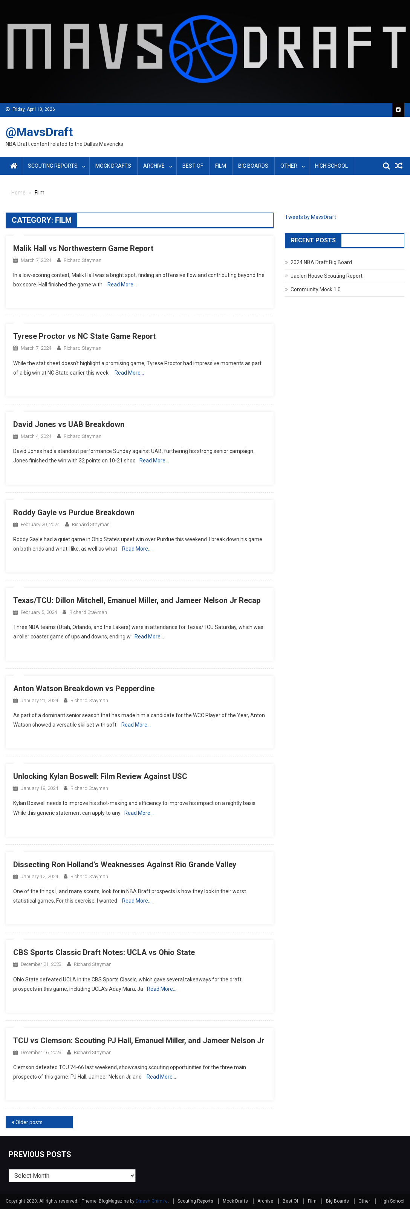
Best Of (192, 166)
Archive (154, 166)
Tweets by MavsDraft (310, 217)
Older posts (29, 1122)
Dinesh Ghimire (152, 1201)
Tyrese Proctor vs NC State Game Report (84, 336)
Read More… (122, 285)
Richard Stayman (82, 260)
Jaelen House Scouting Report (327, 276)
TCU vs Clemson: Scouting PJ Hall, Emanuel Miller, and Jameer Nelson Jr (139, 1040)
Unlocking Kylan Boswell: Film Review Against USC (100, 776)
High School (331, 166)
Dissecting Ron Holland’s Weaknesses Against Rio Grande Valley (124, 864)
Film (220, 166)
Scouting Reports (53, 166)
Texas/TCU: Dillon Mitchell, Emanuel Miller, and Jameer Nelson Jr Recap (136, 600)
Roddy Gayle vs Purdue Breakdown (74, 512)
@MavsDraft (39, 132)
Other (288, 166)
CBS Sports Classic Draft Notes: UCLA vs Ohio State (104, 952)
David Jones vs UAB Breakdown (68, 424)
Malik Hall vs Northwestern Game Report (83, 248)
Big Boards (253, 166)
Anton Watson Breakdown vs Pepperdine (84, 688)
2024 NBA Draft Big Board (321, 262)
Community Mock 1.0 (316, 289)
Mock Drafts (113, 166)
